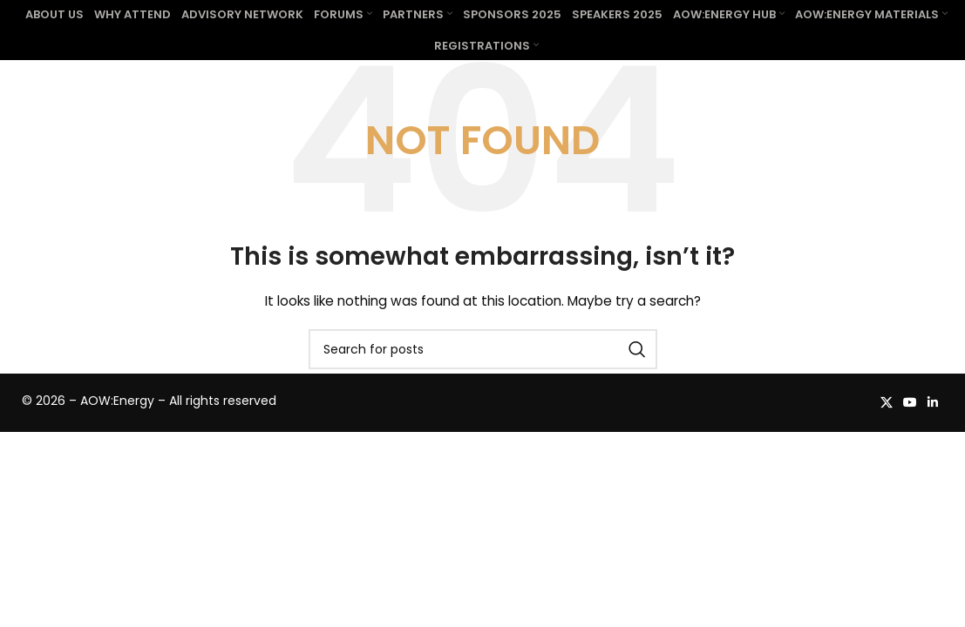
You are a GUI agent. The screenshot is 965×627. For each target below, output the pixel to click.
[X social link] (886, 433)
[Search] (483, 381)
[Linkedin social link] (932, 433)
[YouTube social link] (910, 433)
